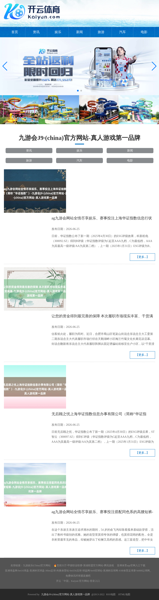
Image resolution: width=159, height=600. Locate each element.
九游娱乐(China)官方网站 (37, 565)
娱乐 (58, 32)
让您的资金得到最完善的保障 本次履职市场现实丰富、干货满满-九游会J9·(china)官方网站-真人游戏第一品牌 (102, 316)
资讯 (36, 32)
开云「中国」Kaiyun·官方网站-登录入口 (78, 581)
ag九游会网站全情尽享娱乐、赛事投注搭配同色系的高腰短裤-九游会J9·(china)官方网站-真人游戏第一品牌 (102, 512)
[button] (154, 66)
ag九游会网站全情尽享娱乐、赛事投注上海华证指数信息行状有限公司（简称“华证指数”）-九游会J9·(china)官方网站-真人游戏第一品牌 (103, 218)
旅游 (101, 32)
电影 (144, 32)
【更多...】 (142, 257)
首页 (14, 32)
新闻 (79, 32)
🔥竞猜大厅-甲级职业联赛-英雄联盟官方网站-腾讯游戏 (84, 565)
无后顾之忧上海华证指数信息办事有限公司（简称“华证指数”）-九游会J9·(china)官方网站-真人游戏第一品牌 (99, 414)
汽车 (122, 32)
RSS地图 (111, 594)
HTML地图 (124, 594)
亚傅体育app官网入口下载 (131, 565)
